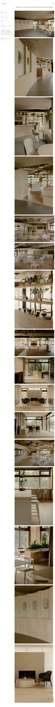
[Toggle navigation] (53, 3)
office (2, 11)
